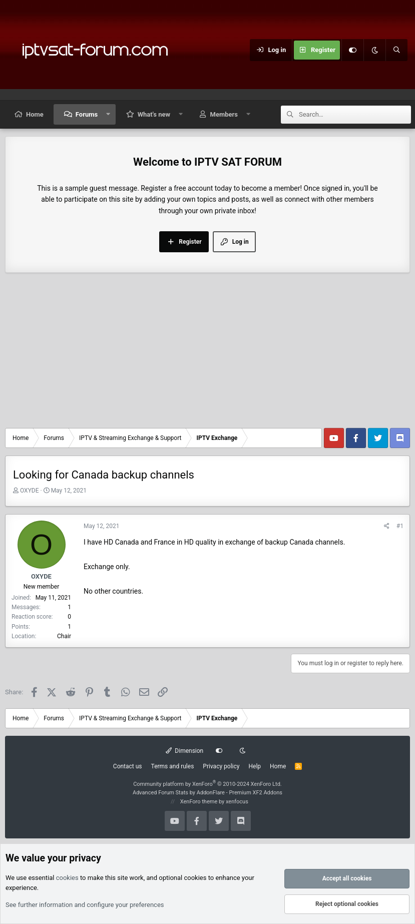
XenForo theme (199, 801)
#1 (399, 526)
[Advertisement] (207, 353)
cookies (67, 877)
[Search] (396, 50)
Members (224, 114)
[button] (108, 114)
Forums (87, 114)
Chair (64, 636)
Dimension (184, 750)
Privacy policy (221, 766)
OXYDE (29, 490)
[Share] (386, 526)
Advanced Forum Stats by (207, 792)
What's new (154, 114)
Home (35, 114)
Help (254, 766)
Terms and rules (172, 766)
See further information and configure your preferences (85, 904)
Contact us (127, 766)
